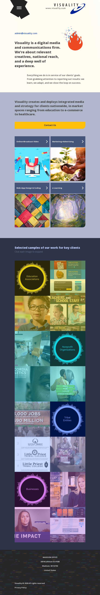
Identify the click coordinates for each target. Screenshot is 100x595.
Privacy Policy (21, 587)
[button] (22, 9)
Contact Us (50, 125)
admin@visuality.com (26, 33)
